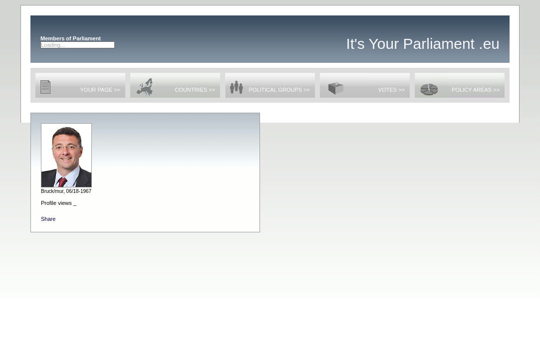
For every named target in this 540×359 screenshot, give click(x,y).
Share (48, 219)
